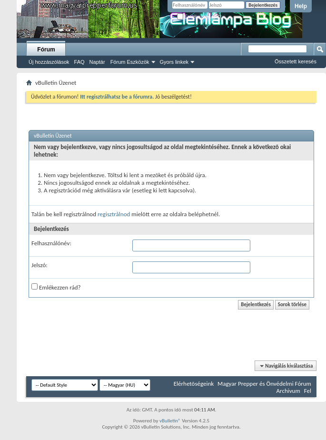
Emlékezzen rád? (199, 17)
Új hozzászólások (49, 62)
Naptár (97, 62)
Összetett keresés (295, 61)
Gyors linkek (174, 62)
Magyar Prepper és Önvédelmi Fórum (264, 383)
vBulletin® (170, 421)
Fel (307, 390)
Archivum (288, 390)
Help (301, 6)
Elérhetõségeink (194, 383)
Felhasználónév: (51, 243)
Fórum (46, 49)
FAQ (79, 62)
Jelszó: (39, 265)
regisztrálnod (114, 214)
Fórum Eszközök (129, 62)
